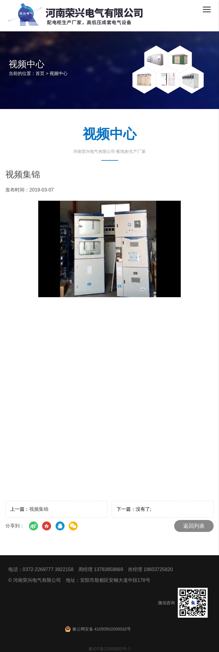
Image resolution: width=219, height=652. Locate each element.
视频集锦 (38, 509)
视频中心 (59, 73)
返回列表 (194, 526)
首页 (40, 73)
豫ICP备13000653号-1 (109, 648)
